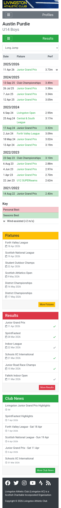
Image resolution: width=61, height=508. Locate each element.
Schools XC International (30, 356)
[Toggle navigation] (8, 14)
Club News (14, 398)
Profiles (47, 15)
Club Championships (29, 82)
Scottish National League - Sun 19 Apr (27, 439)
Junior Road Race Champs (30, 367)
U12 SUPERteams (27, 180)
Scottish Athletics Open (30, 274)
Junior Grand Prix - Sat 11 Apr (22, 449)
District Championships (30, 284)
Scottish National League (30, 254)
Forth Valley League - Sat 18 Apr (23, 428)
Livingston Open (26, 112)
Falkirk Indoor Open (30, 378)
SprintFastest (30, 335)
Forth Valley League (28, 133)
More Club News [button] (45, 470)
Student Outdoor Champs (30, 264)
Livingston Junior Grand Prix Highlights (27, 407)
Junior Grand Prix (27, 69)
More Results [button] (47, 387)
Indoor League (30, 346)
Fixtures (12, 235)
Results (48, 38)
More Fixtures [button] (47, 304)
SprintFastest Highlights (19, 418)
